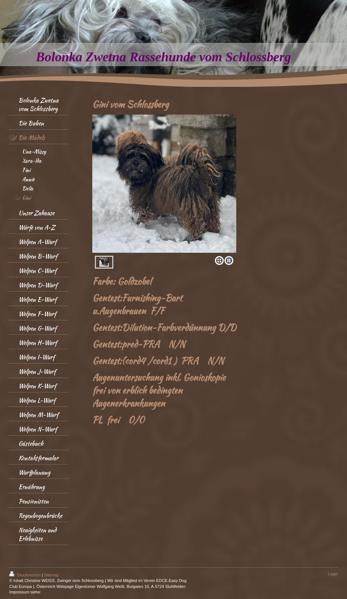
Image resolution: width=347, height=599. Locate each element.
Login (333, 574)
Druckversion (25, 575)
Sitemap (51, 575)
